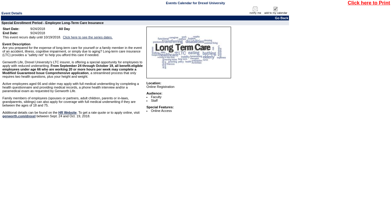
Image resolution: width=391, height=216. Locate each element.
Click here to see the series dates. (88, 37)
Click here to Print (369, 2)
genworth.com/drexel (19, 116)
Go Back (281, 18)
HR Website (68, 112)
